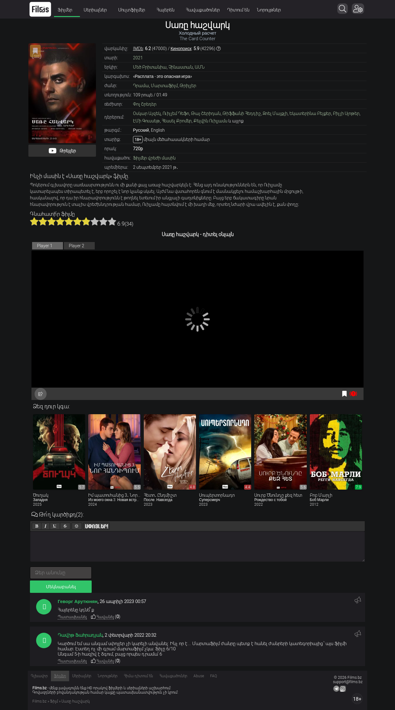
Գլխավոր (39, 676)
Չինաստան (180, 67)
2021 (138, 57)
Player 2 (76, 245)
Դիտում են (238, 10)
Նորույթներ (269, 10)
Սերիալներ (97, 10)
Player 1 (44, 245)
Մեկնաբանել (61, 586)
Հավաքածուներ (203, 10)
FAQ (213, 676)
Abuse (198, 676)
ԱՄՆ (200, 67)
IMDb (138, 48)
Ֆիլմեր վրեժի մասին (154, 157)
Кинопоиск (181, 48)
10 (112, 221)
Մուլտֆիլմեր (133, 10)
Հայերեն (167, 10)
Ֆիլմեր (67, 10)
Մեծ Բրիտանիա (150, 67)
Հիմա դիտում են (138, 676)
